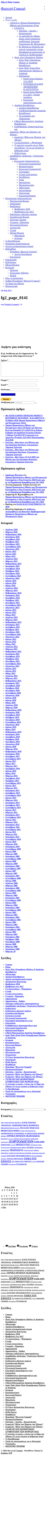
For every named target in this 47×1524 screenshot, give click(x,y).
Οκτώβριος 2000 (12, 942)
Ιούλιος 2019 (10, 727)
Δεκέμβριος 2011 (12, 827)
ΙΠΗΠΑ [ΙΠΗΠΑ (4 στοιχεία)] (23, 1147)
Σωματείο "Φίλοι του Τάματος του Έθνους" (24, 1077)
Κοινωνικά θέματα (13, 1045)
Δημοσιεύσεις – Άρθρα (15, 1001)
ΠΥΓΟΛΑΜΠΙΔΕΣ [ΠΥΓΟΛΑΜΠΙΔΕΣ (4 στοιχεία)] (36, 1156)
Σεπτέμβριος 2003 (13, 910)
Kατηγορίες (6, 1109)
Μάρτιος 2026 (11, 532)
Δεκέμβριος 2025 (12, 539)
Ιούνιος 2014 (10, 798)
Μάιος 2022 (10, 644)
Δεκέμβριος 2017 (12, 756)
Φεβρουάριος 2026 (13, 534)
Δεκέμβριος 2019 (12, 715)
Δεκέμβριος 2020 (12, 686)
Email (4, 385)
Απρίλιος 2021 (11, 676)
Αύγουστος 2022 (12, 637)
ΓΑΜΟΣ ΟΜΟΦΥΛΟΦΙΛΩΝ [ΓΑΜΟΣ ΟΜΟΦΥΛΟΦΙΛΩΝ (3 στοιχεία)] (27, 1130)
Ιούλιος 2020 (10, 698)
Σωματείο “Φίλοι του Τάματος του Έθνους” (24, 1074)
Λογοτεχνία (10, 1047)
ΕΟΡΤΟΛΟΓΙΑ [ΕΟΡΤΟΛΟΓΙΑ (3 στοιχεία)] (5, 1142)
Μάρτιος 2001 (11, 934)
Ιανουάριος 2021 (12, 683)
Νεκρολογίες (10, 1055)
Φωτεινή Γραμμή (13, 8)
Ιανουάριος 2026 (12, 537)
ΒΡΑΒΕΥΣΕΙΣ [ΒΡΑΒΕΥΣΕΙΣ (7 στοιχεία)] (34, 1128)
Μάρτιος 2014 (11, 800)
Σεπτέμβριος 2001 (13, 929)
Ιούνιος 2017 (10, 761)
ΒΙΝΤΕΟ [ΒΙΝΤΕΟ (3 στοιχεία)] (17, 1128)
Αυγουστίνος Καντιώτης (15, 982)
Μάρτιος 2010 (11, 844)
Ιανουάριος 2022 (12, 654)
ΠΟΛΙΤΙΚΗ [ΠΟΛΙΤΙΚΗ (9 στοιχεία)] (11, 1156)
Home (8, 967)
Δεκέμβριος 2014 (12, 793)
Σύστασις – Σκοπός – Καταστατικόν (20, 1072)
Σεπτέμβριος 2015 (13, 783)
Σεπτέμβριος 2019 (13, 722)
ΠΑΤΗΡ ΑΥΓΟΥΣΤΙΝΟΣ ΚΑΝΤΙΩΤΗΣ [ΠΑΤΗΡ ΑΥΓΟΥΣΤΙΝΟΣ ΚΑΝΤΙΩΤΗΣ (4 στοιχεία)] (20, 1153)
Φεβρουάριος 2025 (13, 564)
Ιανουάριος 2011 (12, 837)
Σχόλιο (4, 360)
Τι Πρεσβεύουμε (12, 1089)
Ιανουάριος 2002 (12, 927)
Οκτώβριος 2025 (12, 544)
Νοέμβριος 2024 (12, 571)
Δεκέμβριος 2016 (12, 768)
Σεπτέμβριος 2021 (13, 664)
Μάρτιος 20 (10, 951)
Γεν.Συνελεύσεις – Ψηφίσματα (18, 989)
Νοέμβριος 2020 (12, 688)
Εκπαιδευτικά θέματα (14, 1013)
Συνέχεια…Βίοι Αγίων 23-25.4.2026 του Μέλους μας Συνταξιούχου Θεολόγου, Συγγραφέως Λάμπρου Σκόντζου (22, 459)
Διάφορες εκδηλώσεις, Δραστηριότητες (22, 1004)
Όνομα (4, 380)
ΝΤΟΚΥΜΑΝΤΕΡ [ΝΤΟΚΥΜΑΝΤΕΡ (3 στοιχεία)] (28, 1150)
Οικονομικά (10, 1060)
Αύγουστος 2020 (12, 695)
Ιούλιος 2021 (10, 668)
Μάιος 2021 (10, 673)
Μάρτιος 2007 (11, 873)
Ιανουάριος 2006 (12, 888)
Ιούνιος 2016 (10, 771)
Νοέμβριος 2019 (12, 717)
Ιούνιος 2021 (10, 671)
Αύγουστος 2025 (12, 549)
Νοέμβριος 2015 (12, 781)
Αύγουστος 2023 (12, 608)
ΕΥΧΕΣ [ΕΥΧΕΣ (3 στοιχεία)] (13, 1145)
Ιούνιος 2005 (10, 893)
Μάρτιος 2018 (11, 749)
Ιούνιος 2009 (10, 851)
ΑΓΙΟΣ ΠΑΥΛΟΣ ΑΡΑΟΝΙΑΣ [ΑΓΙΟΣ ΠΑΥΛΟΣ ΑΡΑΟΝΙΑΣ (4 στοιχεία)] (12, 1122)
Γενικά (8, 991)
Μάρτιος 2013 (11, 812)
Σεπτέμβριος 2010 (13, 839)
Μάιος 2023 (10, 615)
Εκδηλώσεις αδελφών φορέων (18, 1011)
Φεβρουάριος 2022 (13, 651)
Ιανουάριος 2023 (12, 625)
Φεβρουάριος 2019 (13, 732)
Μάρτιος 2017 (11, 766)
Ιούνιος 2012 (10, 820)
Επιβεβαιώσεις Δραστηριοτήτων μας (21, 1025)
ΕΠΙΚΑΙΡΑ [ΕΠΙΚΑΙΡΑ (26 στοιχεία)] (39, 1142)
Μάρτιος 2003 (11, 915)
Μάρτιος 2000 (11, 947)
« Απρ (3, 1207)
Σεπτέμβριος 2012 (13, 817)
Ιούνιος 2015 (10, 786)
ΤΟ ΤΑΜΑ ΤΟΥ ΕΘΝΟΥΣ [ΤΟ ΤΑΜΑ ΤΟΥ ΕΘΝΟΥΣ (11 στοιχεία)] (22, 1161)
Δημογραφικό (11, 999)
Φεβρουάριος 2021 (13, 681)
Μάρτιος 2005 (11, 895)
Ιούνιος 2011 (10, 832)
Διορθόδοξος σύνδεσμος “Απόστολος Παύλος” (25, 1006)
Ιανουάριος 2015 (12, 790)
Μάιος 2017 (10, 764)
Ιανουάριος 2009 (12, 856)
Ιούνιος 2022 (10, 642)
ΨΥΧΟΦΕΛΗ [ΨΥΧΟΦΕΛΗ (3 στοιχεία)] (12, 1164)
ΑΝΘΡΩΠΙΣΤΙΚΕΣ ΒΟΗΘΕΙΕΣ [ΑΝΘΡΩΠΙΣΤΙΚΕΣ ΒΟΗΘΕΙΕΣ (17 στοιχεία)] (25, 1125)
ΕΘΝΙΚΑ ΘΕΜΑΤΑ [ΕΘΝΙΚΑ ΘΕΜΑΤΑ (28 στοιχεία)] (16, 1136)
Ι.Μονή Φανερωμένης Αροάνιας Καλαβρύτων (25, 1033)
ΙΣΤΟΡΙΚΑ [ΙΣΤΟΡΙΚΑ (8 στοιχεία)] (30, 1147)
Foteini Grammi (12, 304)
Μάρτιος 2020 (11, 708)
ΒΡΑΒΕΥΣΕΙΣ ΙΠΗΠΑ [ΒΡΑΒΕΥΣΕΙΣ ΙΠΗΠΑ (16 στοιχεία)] (10, 1131)
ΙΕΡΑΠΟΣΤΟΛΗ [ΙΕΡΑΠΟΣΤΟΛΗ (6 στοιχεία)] (15, 1147)
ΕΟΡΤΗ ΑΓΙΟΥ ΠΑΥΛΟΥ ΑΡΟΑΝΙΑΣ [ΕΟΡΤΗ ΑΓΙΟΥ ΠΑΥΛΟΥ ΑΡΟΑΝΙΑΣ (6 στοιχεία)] (26, 1139)
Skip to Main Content (10, 2)
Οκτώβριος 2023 (12, 603)
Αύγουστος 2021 (12, 666)
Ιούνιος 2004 (10, 903)
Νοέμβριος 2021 (12, 659)
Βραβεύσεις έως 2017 (14, 986)
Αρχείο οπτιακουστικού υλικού (18, 979)
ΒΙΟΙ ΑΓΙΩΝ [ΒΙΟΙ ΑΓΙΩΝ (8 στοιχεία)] (24, 1128)
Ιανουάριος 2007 (12, 876)
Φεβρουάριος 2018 (13, 751)
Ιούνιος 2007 (10, 871)
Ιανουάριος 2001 (12, 937)
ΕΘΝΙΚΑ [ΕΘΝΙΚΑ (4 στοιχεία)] (3, 1136)
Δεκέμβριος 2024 (12, 568)
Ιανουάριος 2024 (12, 595)
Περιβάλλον (10, 1064)
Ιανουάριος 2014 (12, 803)
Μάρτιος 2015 (11, 788)
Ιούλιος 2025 (10, 551)
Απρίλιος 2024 (11, 588)
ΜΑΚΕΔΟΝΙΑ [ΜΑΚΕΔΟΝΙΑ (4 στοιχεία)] (5, 1150)
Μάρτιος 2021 (11, 678)
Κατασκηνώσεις (12, 1043)
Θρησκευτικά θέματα (14, 1030)
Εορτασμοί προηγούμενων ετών (19, 1021)
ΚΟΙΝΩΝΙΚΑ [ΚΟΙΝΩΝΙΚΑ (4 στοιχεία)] (39, 1147)
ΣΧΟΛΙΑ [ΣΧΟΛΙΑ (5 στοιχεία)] (3, 1159)
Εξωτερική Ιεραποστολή (16, 1018)
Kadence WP (6, 1453)
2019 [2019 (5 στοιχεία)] (2, 1122)
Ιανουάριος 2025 (12, 566)
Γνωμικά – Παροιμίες (14, 996)
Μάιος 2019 (10, 729)
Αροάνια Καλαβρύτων (14, 977)
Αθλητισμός (10, 974)
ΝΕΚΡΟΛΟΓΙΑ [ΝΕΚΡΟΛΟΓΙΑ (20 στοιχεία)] (16, 1150)
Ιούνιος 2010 (10, 842)
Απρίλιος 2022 (11, 647)
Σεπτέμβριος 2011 (13, 829)
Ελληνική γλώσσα (13, 1016)
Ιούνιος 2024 (10, 583)
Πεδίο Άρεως (11, 1062)
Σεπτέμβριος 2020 (13, 693)
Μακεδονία (10, 1050)
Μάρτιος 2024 (11, 590)
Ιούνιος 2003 (10, 912)
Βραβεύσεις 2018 (12, 984)
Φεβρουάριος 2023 (13, 622)
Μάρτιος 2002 (11, 925)
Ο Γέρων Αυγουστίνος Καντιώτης (19, 1057)
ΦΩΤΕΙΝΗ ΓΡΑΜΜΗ (15, 1096)
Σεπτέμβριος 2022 (13, 634)
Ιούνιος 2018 (10, 747)
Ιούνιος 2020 (10, 700)
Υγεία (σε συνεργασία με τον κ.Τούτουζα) (23, 1091)
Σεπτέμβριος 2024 (13, 576)
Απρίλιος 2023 (11, 617)
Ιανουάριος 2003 (12, 917)
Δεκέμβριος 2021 (12, 656)
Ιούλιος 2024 (10, 581)
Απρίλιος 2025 (11, 559)
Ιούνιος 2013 (10, 810)
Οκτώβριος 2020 (12, 690)
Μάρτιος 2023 (11, 620)
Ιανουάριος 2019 (12, 734)
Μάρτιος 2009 (11, 854)
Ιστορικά (9, 1040)
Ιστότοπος (5, 389)
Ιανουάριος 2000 (12, 949)
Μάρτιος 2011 (11, 834)
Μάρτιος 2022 (11, 649)
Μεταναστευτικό (12, 1052)
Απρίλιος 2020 (11, 705)
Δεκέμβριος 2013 (12, 805)
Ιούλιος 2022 (10, 639)
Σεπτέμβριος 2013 (13, 808)
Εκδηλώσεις (10, 1008)
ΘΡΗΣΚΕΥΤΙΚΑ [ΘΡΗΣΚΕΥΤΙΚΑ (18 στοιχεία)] (23, 1145)
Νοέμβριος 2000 (12, 939)
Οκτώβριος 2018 (12, 742)
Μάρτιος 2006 (11, 886)
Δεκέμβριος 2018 (12, 737)
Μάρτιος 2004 (11, 905)
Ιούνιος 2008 (10, 861)
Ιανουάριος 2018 (12, 754)
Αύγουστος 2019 (12, 725)
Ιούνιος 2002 (10, 922)
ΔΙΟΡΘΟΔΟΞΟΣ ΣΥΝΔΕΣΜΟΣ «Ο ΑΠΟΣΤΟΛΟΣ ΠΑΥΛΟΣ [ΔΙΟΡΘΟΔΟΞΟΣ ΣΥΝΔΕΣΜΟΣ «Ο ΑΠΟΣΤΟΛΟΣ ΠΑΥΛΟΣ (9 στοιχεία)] (22, 1133)
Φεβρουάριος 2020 (13, 710)
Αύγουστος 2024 (12, 578)
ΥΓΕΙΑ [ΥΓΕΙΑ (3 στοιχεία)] (34, 1161)
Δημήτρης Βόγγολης (14, 475)
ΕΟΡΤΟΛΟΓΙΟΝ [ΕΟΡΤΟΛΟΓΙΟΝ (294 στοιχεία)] (21, 1141)
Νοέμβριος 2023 (12, 600)
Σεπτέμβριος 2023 (13, 605)
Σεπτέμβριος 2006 (13, 878)
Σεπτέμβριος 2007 (13, 868)
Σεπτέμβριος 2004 (13, 900)
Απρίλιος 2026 (11, 529)
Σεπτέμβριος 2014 (13, 795)
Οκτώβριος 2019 (12, 720)
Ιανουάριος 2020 (12, 712)
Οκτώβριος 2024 (12, 573)
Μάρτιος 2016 (11, 776)
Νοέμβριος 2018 (12, 739)
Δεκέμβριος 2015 (12, 778)
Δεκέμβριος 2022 (12, 627)
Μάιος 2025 (10, 556)
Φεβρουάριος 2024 (13, 593)
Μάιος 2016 (10, 773)
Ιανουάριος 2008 (12, 866)
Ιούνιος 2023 (10, 612)
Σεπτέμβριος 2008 (13, 859)
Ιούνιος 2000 (10, 944)
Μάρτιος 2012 (11, 822)
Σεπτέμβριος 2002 (13, 920)
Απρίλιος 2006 (11, 883)
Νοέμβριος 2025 (12, 542)
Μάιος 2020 (10, 703)
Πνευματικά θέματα (14, 1069)
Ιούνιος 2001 (10, 932)
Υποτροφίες (10, 1094)
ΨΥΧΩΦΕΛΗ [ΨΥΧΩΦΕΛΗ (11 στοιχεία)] (21, 1164)
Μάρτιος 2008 (11, 864)
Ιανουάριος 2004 (12, 908)
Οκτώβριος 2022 (12, 632)
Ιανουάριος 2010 (12, 847)
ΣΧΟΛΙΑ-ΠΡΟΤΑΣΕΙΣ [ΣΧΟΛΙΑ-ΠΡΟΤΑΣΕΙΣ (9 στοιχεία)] (15, 1159)
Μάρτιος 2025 (11, 561)
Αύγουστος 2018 (12, 744)
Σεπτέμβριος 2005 (13, 890)
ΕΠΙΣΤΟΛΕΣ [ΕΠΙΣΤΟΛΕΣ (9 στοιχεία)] (6, 1145)
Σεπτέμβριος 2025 (13, 547)
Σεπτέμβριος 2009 (13, 849)
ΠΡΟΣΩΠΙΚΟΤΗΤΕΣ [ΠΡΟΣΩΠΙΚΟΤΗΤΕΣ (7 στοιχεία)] (23, 1156)
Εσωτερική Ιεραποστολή (16, 1028)
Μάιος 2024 (10, 586)
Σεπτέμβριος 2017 (13, 759)
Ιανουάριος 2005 (12, 898)
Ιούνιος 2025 (10, 554)
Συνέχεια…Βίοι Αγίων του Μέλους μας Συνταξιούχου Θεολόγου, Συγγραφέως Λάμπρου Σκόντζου (22, 444)
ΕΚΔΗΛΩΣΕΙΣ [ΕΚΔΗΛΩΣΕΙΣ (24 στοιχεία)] (33, 1136)
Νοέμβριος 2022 (12, 629)
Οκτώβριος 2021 (12, 661)
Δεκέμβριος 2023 (12, 598)
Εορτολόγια (10, 1023)
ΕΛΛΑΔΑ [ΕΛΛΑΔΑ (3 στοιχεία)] (10, 1139)
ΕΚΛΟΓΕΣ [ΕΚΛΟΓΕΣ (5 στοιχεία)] (4, 1139)
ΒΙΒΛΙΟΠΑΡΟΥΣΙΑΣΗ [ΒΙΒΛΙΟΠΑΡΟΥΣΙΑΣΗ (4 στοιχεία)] (7, 1128)
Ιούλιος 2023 (10, 610)
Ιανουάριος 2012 (12, 825)
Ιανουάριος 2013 (12, 815)
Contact (8, 964)
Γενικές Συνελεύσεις (14, 994)
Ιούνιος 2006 (10, 881)
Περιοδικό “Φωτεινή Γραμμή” (18, 1067)
